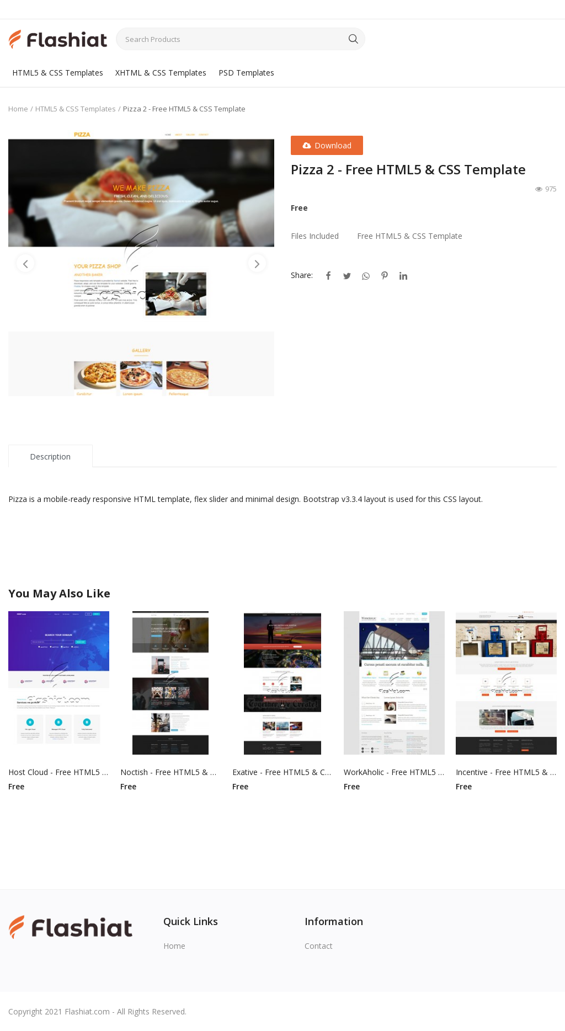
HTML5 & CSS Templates (57, 72)
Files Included (315, 236)
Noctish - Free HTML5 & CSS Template (170, 772)
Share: (302, 275)
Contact (319, 946)
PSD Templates (246, 72)
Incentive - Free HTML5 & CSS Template (506, 772)
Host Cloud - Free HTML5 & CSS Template (58, 772)
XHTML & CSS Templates (160, 72)
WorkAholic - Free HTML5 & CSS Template (394, 772)
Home (18, 109)
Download (326, 145)
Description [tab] (50, 456)
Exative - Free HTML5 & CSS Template (282, 772)
